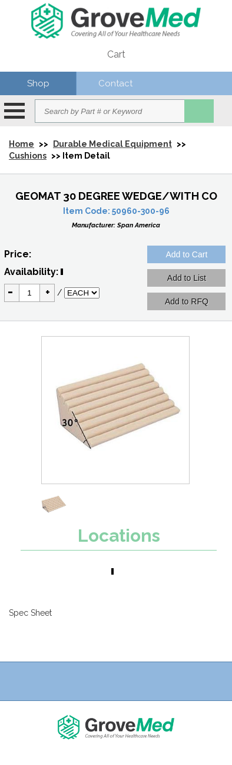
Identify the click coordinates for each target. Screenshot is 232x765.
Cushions (28, 155)
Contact (115, 83)
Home (21, 144)
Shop (38, 83)
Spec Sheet (30, 613)
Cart (116, 54)
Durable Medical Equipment (112, 144)
